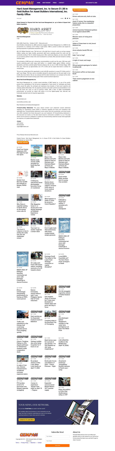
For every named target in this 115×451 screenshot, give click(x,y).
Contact (40, 442)
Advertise (33, 442)
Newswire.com (43, 43)
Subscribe (57, 445)
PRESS (54, 2)
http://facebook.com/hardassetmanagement (28, 105)
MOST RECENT (47, 2)
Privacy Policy (24, 442)
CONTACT (61, 2)
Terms (17, 442)
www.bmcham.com (21, 99)
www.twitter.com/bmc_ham (24, 102)
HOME (38, 2)
